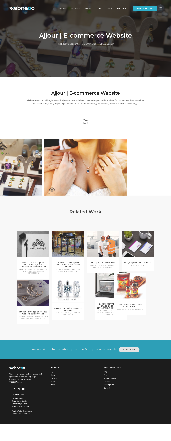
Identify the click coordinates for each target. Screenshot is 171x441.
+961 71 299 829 (142, 426)
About (60, 5)
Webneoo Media (97, 418)
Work (86, 5)
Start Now (131, 386)
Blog (107, 5)
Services (73, 5)
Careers (94, 421)
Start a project (145, 5)
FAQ (93, 412)
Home (55, 412)
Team (97, 5)
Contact (119, 5)
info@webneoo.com (143, 424)
